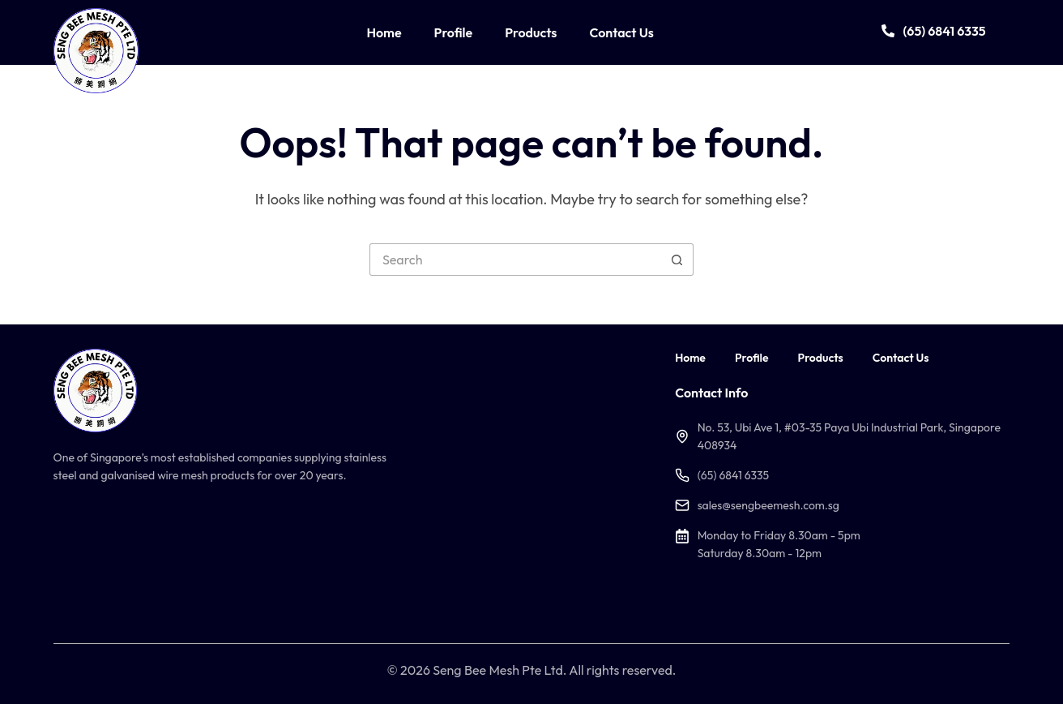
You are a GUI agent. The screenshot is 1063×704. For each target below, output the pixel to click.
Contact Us (621, 32)
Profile (453, 32)
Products (531, 32)
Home (383, 32)
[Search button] (677, 259)
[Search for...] (515, 259)
